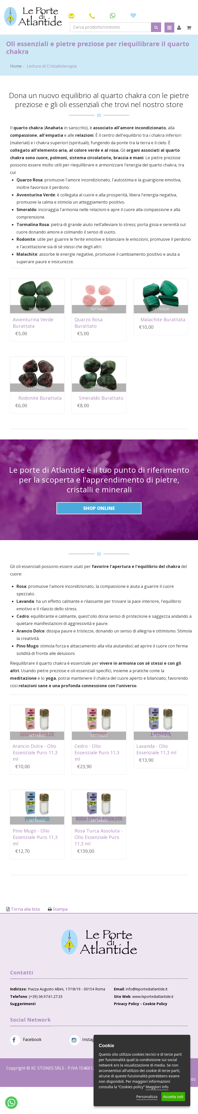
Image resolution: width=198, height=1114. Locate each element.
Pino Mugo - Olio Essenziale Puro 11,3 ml (35, 837)
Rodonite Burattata (40, 398)
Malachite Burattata (163, 319)
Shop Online (99, 508)
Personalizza (147, 1096)
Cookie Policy (155, 1003)
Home (16, 66)
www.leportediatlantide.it (153, 996)
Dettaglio (37, 309)
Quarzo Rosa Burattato (89, 322)
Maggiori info (157, 1086)
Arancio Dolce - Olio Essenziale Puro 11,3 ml (35, 752)
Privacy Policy (126, 1003)
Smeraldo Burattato (101, 398)
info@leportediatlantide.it (147, 989)
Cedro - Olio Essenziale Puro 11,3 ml (97, 752)
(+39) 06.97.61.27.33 (45, 996)
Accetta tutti (173, 1096)
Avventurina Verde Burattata (33, 322)
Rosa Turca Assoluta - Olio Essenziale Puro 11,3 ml (98, 837)
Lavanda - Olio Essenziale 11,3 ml (156, 749)
